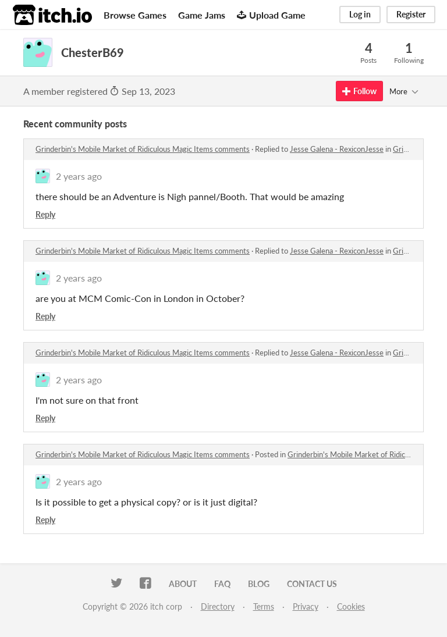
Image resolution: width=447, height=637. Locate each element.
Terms (263, 606)
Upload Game (271, 14)
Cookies (351, 606)
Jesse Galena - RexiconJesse (337, 149)
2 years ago (79, 176)
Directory (218, 606)
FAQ (222, 584)
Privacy (305, 606)
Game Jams (201, 14)
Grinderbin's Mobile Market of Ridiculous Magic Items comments (143, 149)
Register (410, 14)
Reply (45, 214)
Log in (360, 14)
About (183, 584)
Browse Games (135, 14)
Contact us (312, 584)
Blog (258, 584)
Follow (359, 91)
